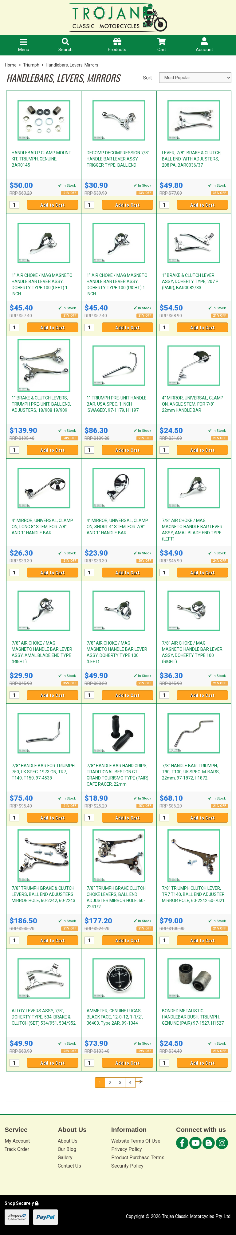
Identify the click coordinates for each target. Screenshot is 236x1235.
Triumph (31, 65)
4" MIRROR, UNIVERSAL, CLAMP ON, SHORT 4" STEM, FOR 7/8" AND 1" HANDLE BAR (117, 526)
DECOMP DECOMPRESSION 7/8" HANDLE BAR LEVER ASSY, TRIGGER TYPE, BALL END (118, 159)
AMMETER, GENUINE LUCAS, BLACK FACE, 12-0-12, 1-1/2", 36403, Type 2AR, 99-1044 (115, 1017)
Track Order (17, 1149)
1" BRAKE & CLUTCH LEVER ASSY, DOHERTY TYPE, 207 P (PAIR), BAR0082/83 (190, 281)
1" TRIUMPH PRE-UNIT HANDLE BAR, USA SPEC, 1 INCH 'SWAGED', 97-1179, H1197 (117, 404)
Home (11, 65)
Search (65, 45)
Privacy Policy (126, 1149)
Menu (23, 45)
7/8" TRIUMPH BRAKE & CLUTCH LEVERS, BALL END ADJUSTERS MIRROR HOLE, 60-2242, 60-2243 (43, 894)
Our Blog (67, 1149)
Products (117, 45)
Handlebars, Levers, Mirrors (72, 65)
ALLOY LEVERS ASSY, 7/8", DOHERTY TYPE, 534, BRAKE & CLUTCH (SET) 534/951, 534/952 (44, 1017)
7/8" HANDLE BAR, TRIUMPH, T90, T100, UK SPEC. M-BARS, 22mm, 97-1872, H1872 (191, 771)
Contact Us (69, 1166)
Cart (161, 45)
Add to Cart (52, 205)
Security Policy (127, 1166)
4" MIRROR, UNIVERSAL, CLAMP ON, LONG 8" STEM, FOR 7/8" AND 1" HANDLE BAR (42, 526)
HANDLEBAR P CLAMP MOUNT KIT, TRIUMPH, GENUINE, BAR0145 (41, 159)
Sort (147, 78)
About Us (67, 1141)
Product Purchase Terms (137, 1157)
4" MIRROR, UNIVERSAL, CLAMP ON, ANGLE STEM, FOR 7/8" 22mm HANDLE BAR (192, 404)
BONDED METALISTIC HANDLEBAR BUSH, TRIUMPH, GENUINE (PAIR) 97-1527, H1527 (193, 1017)
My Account (17, 1141)
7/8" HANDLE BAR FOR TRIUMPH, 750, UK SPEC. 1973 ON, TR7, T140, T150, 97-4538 (44, 771)
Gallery (65, 1157)
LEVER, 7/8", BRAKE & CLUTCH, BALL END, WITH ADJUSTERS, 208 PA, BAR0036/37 (192, 159)
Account (204, 44)
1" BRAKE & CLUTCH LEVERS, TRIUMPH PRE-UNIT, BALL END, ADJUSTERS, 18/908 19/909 (41, 404)
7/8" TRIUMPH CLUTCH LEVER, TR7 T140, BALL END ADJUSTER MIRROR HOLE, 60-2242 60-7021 (193, 894)
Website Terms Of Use (135, 1141)
